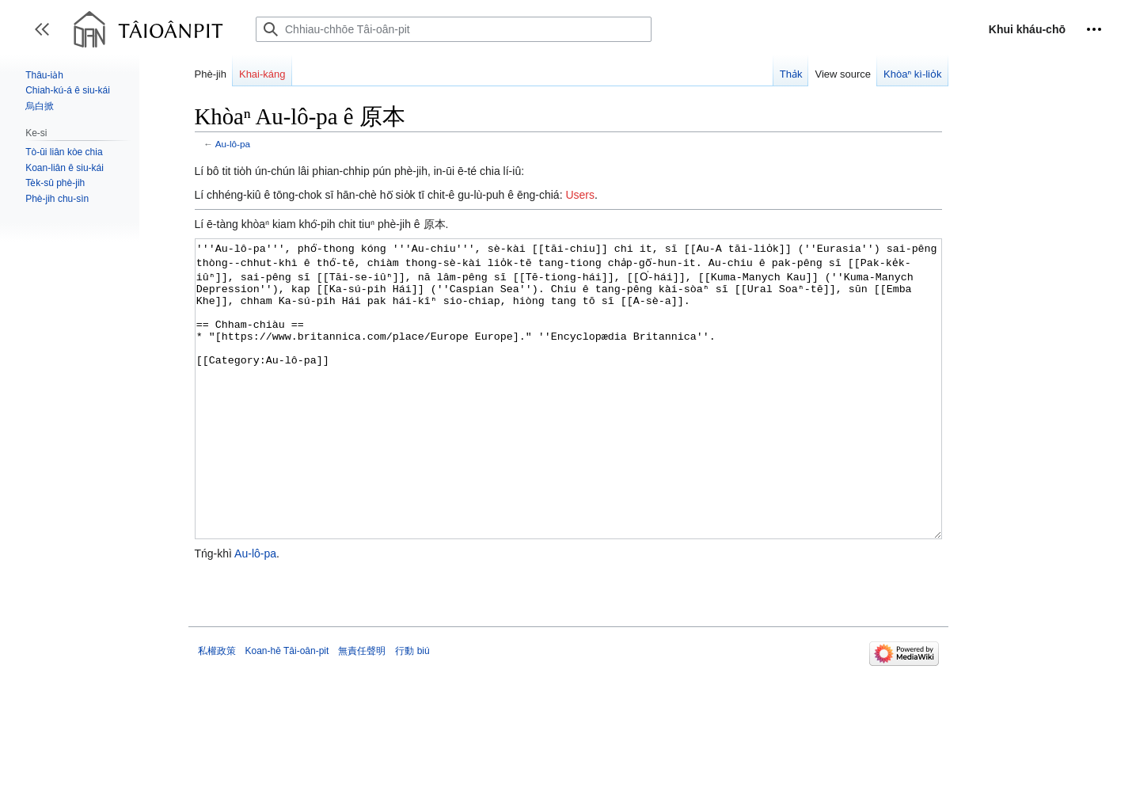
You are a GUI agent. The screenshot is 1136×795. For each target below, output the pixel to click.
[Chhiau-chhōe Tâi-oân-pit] (454, 29)
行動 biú (412, 710)
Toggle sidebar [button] (47, 37)
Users (580, 194)
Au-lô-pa (232, 144)
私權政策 (217, 710)
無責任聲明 (362, 710)
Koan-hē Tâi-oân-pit (287, 710)
